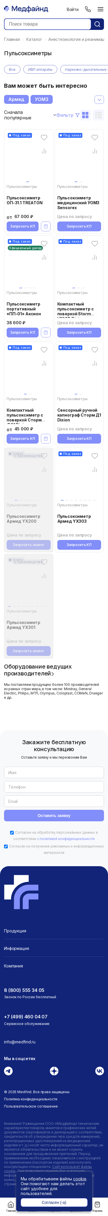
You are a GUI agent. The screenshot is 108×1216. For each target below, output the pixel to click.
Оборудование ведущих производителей (38, 670)
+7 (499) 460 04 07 (26, 1017)
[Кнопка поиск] (97, 24)
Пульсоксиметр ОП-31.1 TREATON (25, 200)
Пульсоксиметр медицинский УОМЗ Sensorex (78, 202)
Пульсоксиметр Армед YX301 (23, 625)
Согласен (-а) (54, 1202)
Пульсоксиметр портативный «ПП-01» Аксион (24, 308)
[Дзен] (54, 1071)
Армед (16, 99)
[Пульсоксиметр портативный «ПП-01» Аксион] (29, 265)
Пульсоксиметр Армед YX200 (23, 519)
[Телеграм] (8, 1071)
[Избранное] (44, 137)
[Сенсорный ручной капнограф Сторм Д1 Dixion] (79, 371)
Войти (73, 9)
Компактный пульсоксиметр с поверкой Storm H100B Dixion (75, 311)
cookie (79, 1178)
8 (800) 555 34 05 (24, 990)
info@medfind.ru (19, 1041)
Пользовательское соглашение (31, 1106)
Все (12, 69)
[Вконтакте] (99, 1071)
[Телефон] (87, 9)
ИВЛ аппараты (40, 69)
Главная (11, 1206)
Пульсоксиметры (22, 186)
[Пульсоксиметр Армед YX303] (79, 477)
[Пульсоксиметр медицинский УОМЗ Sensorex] (79, 158)
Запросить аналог (28, 545)
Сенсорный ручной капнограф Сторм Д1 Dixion (79, 415)
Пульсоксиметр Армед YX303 (74, 519)
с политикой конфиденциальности (66, 839)
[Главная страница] (26, 9)
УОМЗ (41, 99)
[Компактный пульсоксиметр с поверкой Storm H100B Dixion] (79, 265)
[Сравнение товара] (44, 150)
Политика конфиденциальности (30, 1099)
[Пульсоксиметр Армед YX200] (29, 477)
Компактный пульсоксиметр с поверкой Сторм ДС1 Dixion (25, 417)
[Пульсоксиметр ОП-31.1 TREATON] (29, 158)
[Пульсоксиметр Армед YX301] (29, 583)
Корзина (97, 1206)
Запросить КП (22, 226)
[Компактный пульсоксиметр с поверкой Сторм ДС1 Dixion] (29, 371)
